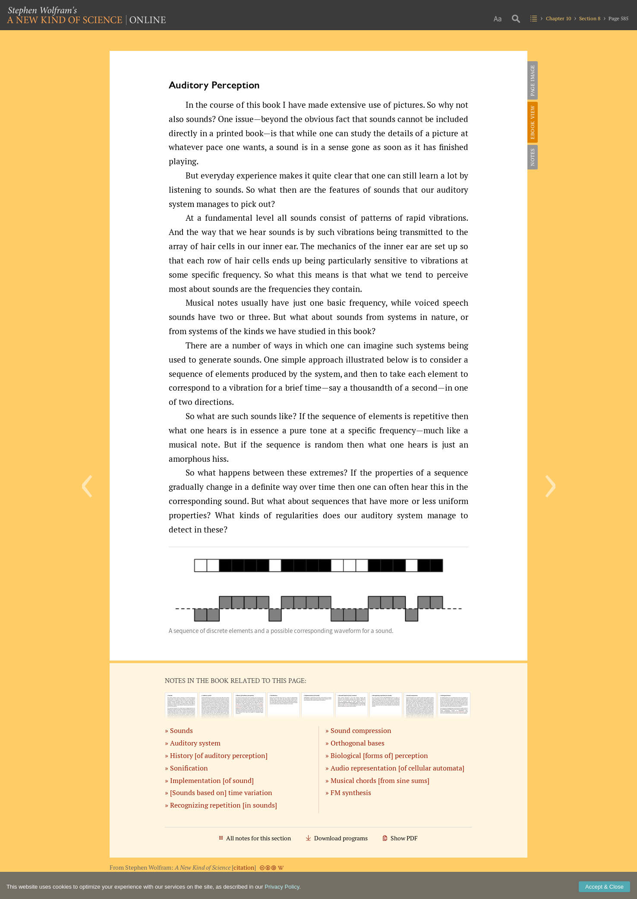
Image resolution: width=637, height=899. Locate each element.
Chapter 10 (558, 18)
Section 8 (589, 18)
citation (243, 867)
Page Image (532, 80)
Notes (532, 157)
